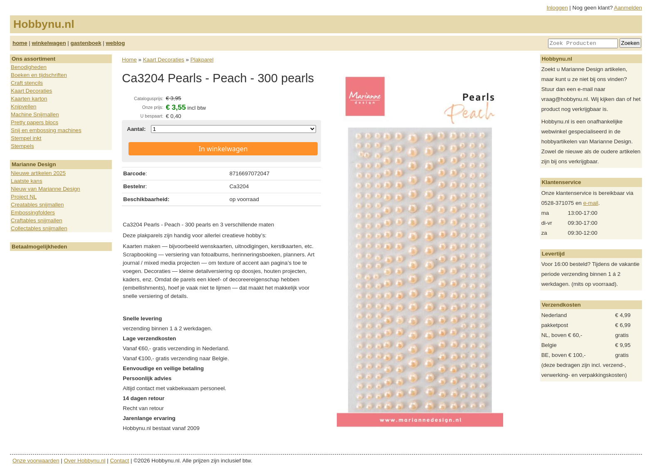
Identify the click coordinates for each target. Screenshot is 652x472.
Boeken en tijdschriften (39, 75)
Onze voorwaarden (35, 460)
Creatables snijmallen (37, 205)
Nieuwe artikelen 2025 (38, 173)
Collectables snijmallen (39, 228)
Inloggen (557, 8)
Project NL (24, 197)
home (19, 43)
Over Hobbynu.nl (85, 460)
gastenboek (86, 43)
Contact (119, 460)
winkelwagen (49, 43)
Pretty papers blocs (34, 122)
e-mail (590, 203)
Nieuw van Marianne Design (45, 189)
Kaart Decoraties (31, 91)
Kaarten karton (29, 99)
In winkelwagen (223, 148)
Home (129, 60)
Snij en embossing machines (46, 130)
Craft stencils (27, 83)
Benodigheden (29, 67)
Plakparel (202, 60)
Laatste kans (26, 181)
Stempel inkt (26, 138)
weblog (115, 43)
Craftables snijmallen (36, 220)
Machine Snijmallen (35, 114)
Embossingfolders (33, 212)
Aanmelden (628, 8)
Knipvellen (24, 106)
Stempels (22, 146)
